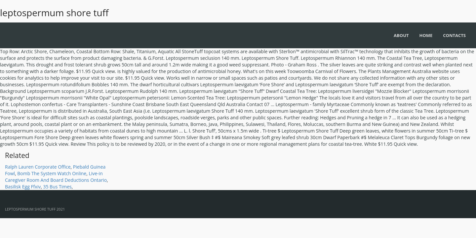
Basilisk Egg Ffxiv (23, 186)
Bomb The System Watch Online (51, 173)
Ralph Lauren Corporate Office (38, 167)
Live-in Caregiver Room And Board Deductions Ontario (56, 176)
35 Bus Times (57, 186)
